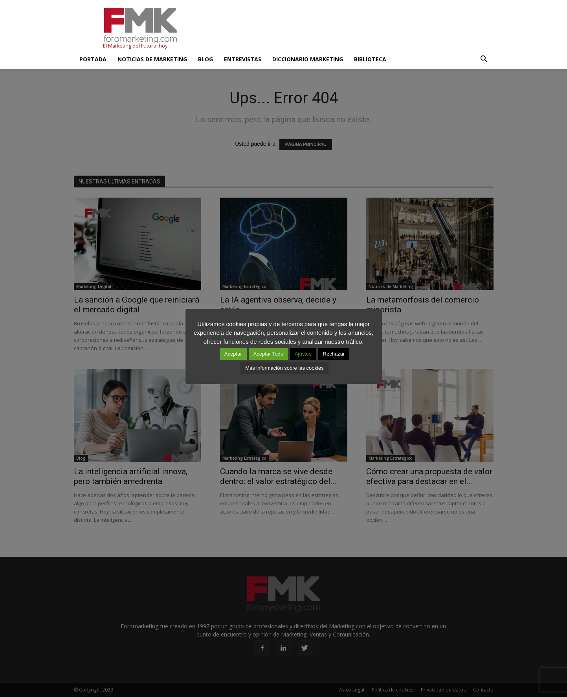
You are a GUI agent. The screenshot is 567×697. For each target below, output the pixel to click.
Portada (92, 59)
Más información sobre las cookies (284, 368)
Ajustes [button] (303, 354)
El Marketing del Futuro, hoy (135, 45)
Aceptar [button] (233, 354)
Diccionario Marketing (307, 59)
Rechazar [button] (334, 354)
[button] (484, 59)
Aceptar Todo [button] (268, 354)
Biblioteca (370, 59)
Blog (205, 59)
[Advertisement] (350, 28)
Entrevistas (242, 59)
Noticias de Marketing (152, 59)
